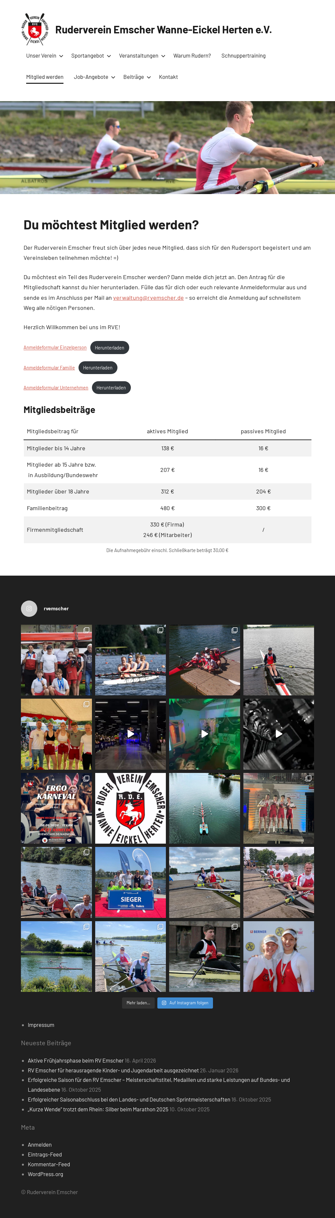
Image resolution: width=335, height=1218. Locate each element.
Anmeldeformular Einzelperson (55, 347)
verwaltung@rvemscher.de (148, 297)
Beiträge (136, 76)
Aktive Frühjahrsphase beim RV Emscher (76, 1060)
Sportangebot (90, 55)
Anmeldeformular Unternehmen (56, 387)
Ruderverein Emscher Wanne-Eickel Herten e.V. (163, 29)
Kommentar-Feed (49, 1164)
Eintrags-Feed (45, 1154)
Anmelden (40, 1144)
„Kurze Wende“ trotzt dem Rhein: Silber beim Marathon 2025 (98, 1109)
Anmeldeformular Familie (49, 367)
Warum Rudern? (192, 55)
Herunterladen (109, 347)
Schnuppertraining (243, 55)
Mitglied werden (44, 76)
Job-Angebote (93, 76)
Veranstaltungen (141, 55)
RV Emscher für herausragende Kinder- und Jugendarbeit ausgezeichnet (113, 1070)
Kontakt (168, 76)
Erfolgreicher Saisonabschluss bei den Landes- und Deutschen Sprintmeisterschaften (129, 1099)
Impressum (41, 1024)
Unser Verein (43, 55)
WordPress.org (45, 1174)
